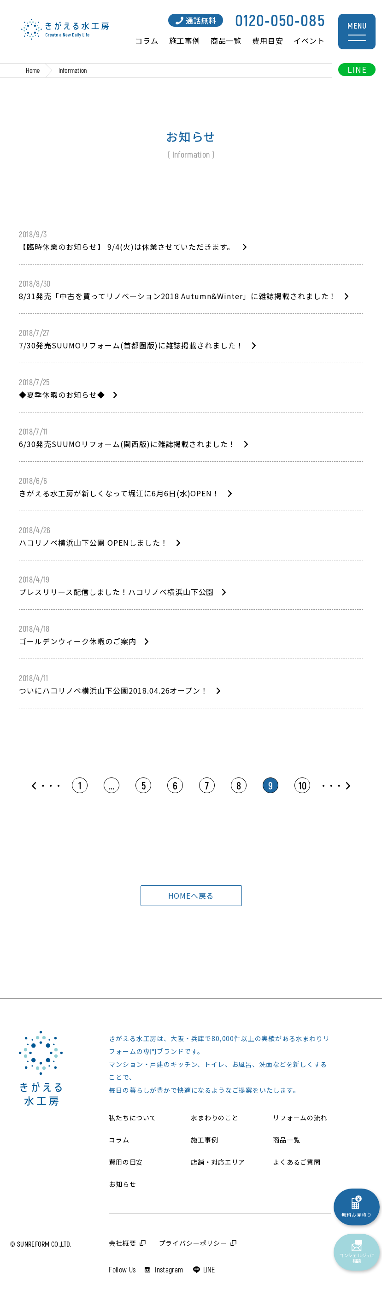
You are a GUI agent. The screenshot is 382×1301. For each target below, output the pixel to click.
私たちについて (132, 1117)
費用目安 (267, 40)
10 (302, 785)
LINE (356, 69)
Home (33, 70)
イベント (309, 40)
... (111, 785)
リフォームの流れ (300, 1117)
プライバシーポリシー (193, 1243)
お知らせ (122, 1184)
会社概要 (122, 1243)
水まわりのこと (214, 1117)
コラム (146, 40)
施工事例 (184, 40)
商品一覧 (226, 40)
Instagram (169, 1269)
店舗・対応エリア (218, 1161)
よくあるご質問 (296, 1161)
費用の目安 (126, 1161)
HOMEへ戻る (191, 895)
